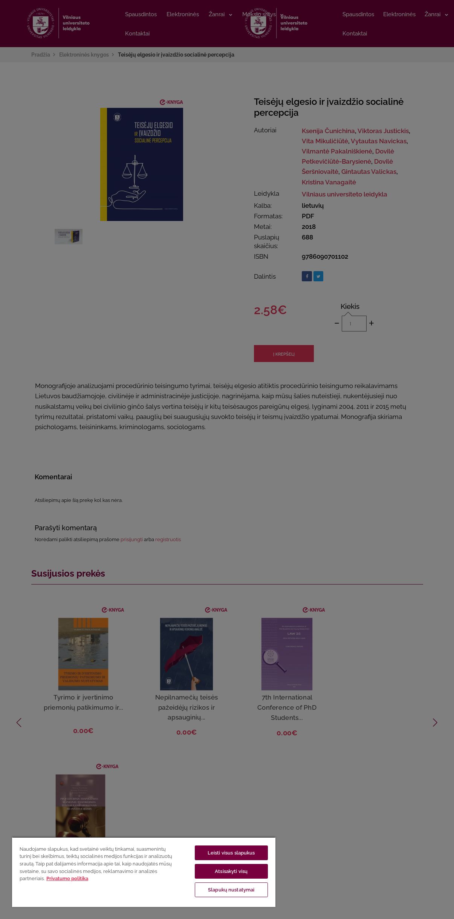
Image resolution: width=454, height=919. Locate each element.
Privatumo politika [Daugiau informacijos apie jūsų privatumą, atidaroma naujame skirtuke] (67, 878)
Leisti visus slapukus (231, 853)
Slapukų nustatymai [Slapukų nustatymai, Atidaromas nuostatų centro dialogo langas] (231, 890)
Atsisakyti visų (231, 871)
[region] (143, 872)
